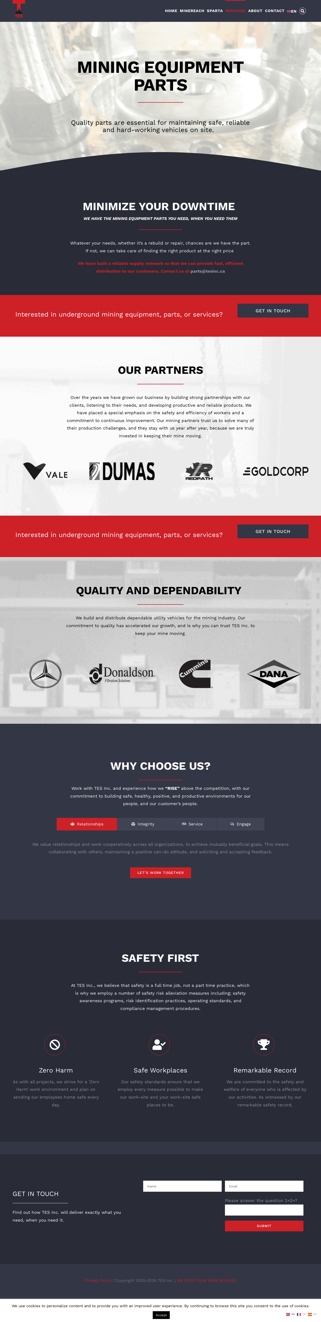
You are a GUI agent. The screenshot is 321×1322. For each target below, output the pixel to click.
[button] (302, 10)
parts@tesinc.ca (208, 274)
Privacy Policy (99, 1283)
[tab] (86, 827)
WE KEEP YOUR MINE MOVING (206, 1283)
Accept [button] (161, 1315)
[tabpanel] (160, 862)
